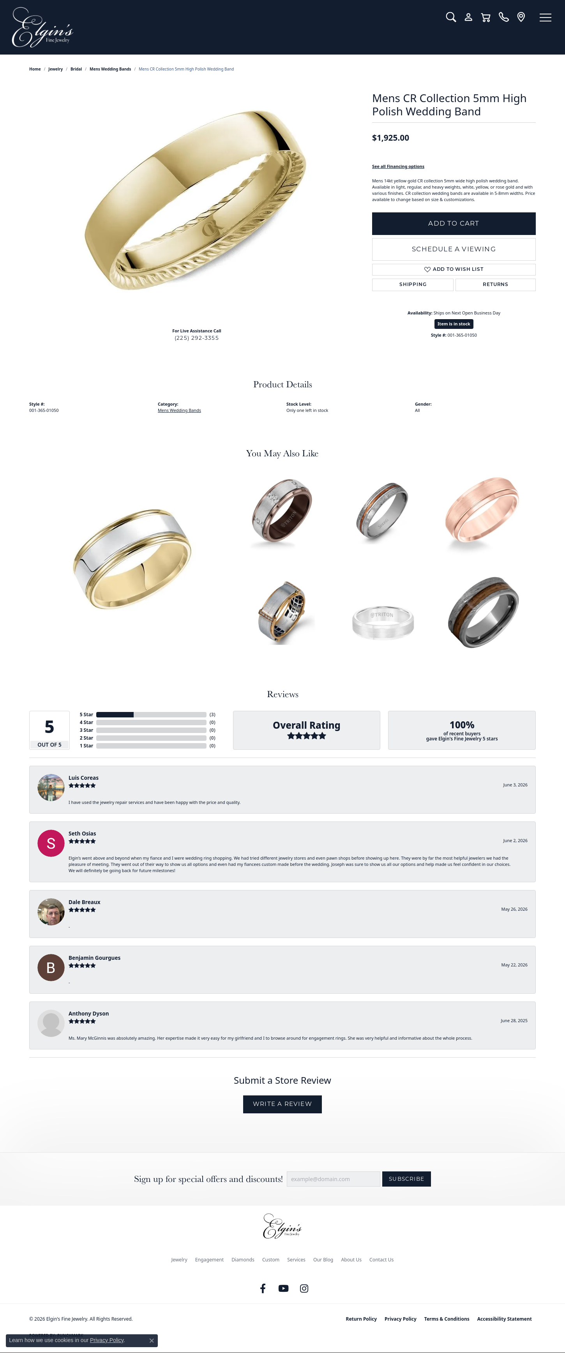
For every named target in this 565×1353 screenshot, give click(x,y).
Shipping (412, 285)
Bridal (76, 69)
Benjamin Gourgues (94, 957)
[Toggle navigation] (545, 17)
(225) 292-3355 (197, 338)
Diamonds (242, 1259)
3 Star (86, 730)
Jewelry (179, 1259)
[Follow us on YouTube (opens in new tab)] (283, 1288)
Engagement (209, 1259)
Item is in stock (454, 324)
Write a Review (282, 1103)
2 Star (86, 738)
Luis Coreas (84, 777)
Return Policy (361, 1319)
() (212, 714)
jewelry (55, 69)
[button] (451, 17)
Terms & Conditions (447, 1319)
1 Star (86, 745)
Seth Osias (82, 833)
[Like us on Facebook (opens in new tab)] (263, 1288)
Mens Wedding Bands (110, 69)
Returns (495, 285)
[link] (503, 17)
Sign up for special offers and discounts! (208, 1179)
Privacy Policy (401, 1319)
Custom (270, 1259)
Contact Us (381, 1259)
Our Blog (323, 1259)
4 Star (86, 722)
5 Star (86, 714)
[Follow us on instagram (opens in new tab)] (304, 1288)
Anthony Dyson (89, 1013)
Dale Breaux (85, 902)
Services (296, 1259)
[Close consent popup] (151, 1340)
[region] (197, 204)
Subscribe (406, 1179)
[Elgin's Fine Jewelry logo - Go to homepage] (223, 27)
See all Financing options (398, 166)
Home (35, 69)
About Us (351, 1259)
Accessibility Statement (504, 1319)
